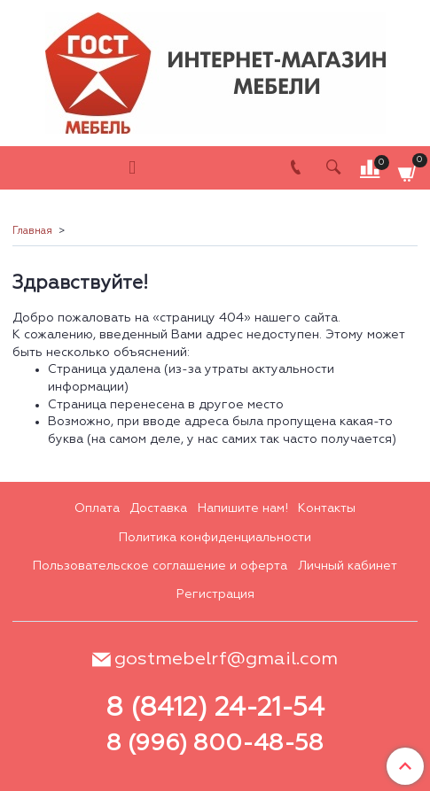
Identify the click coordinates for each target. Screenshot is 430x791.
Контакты (327, 508)
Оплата (97, 508)
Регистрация (215, 594)
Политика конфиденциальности (215, 537)
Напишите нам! (243, 508)
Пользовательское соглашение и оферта (160, 566)
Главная (32, 231)
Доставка (158, 508)
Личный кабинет (347, 566)
